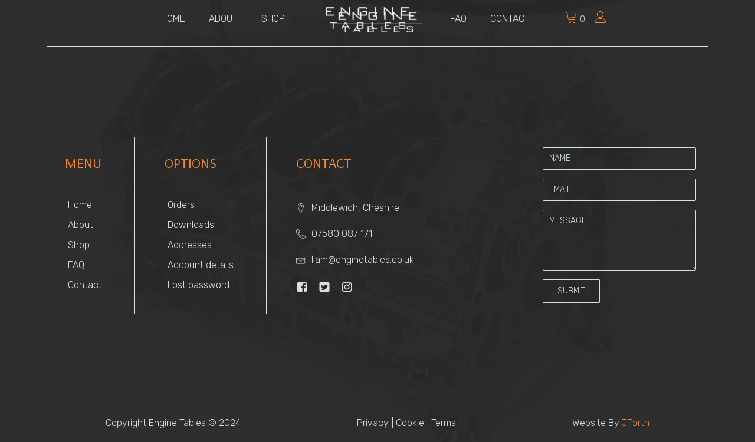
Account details (201, 265)
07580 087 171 (341, 233)
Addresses (190, 244)
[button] (571, 291)
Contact (510, 18)
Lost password (198, 285)
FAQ (458, 18)
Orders (181, 204)
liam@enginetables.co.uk (362, 259)
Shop (273, 18)
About (223, 18)
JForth (635, 422)
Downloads (191, 224)
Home (173, 18)
